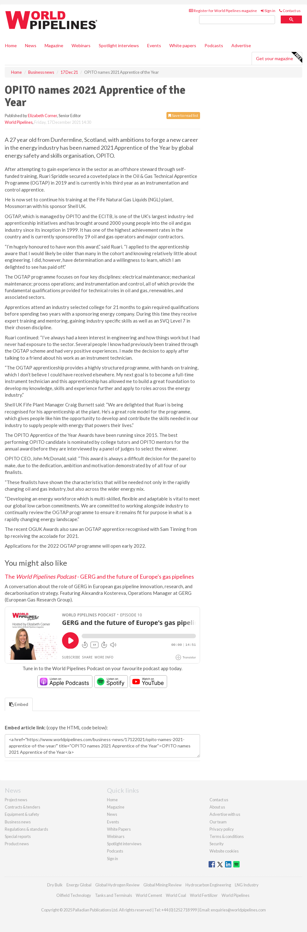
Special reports (18, 836)
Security (217, 843)
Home (11, 45)
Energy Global (78, 884)
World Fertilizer (204, 895)
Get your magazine (279, 57)
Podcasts (213, 45)
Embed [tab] (18, 704)
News (112, 814)
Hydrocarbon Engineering (208, 884)
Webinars (81, 45)
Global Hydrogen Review (117, 884)
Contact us (290, 11)
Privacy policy (222, 829)
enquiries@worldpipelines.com (238, 909)
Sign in (268, 11)
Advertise (241, 45)
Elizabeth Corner (42, 115)
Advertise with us (225, 814)
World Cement (149, 895)
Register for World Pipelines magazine (223, 11)
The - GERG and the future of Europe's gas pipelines (99, 576)
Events (154, 45)
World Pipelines (19, 122)
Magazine (54, 45)
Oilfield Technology (73, 895)
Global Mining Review (162, 884)
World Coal (176, 895)
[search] (237, 19)
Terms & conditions (227, 836)
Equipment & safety (22, 814)
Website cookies (224, 850)
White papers (182, 45)
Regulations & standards (26, 829)
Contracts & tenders (22, 806)
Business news (18, 821)
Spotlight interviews (119, 45)
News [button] (30, 45)
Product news (17, 843)
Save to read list (183, 115)
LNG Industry (247, 884)
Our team (218, 821)
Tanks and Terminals (113, 895)
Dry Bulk (55, 884)
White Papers (119, 829)
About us (217, 806)
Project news (16, 799)
